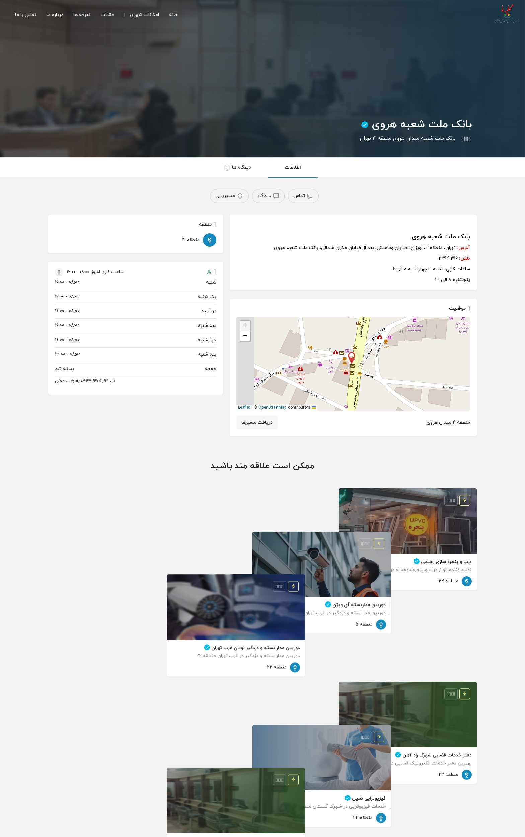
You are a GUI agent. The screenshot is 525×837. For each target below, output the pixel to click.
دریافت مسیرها (257, 422)
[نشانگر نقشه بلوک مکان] (352, 359)
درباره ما (55, 15)
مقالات (107, 15)
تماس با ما (25, 15)
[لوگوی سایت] (506, 14)
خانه (173, 15)
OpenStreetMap (272, 407)
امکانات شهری (144, 15)
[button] (353, 364)
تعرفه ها (81, 15)
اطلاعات (293, 167)
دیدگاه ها (237, 167)
